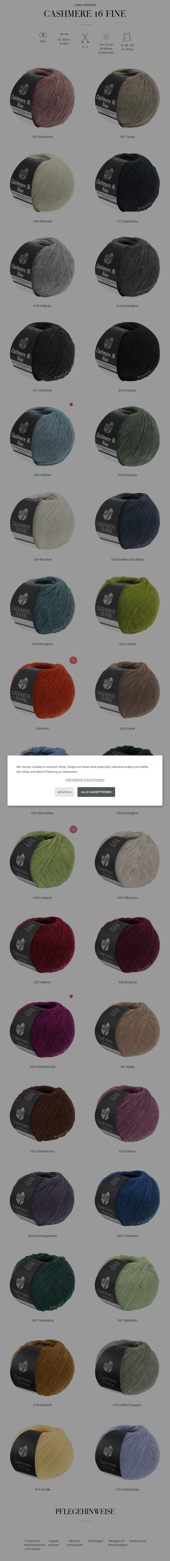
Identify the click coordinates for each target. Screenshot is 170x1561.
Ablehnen (64, 792)
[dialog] (85, 780)
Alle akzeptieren (96, 792)
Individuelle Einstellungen (85, 779)
